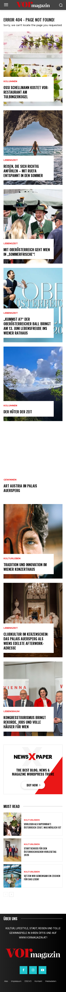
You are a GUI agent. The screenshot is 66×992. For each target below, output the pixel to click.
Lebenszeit (11, 160)
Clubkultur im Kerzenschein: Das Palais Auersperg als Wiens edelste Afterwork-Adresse (26, 641)
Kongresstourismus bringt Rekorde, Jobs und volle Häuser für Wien (25, 722)
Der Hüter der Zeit (18, 411)
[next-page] (11, 894)
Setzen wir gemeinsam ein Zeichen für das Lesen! (42, 877)
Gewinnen (10, 480)
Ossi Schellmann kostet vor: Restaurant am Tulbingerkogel (26, 92)
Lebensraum (11, 711)
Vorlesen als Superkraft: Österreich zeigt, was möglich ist (42, 825)
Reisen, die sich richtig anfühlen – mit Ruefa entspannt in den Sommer (23, 171)
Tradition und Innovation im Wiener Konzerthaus (25, 567)
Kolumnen (10, 81)
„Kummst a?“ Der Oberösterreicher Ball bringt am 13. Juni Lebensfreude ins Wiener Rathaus (27, 326)
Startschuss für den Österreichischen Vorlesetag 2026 (40, 851)
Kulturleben (12, 558)
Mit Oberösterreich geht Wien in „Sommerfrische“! (27, 252)
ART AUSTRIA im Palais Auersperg (20, 488)
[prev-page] (6, 894)
